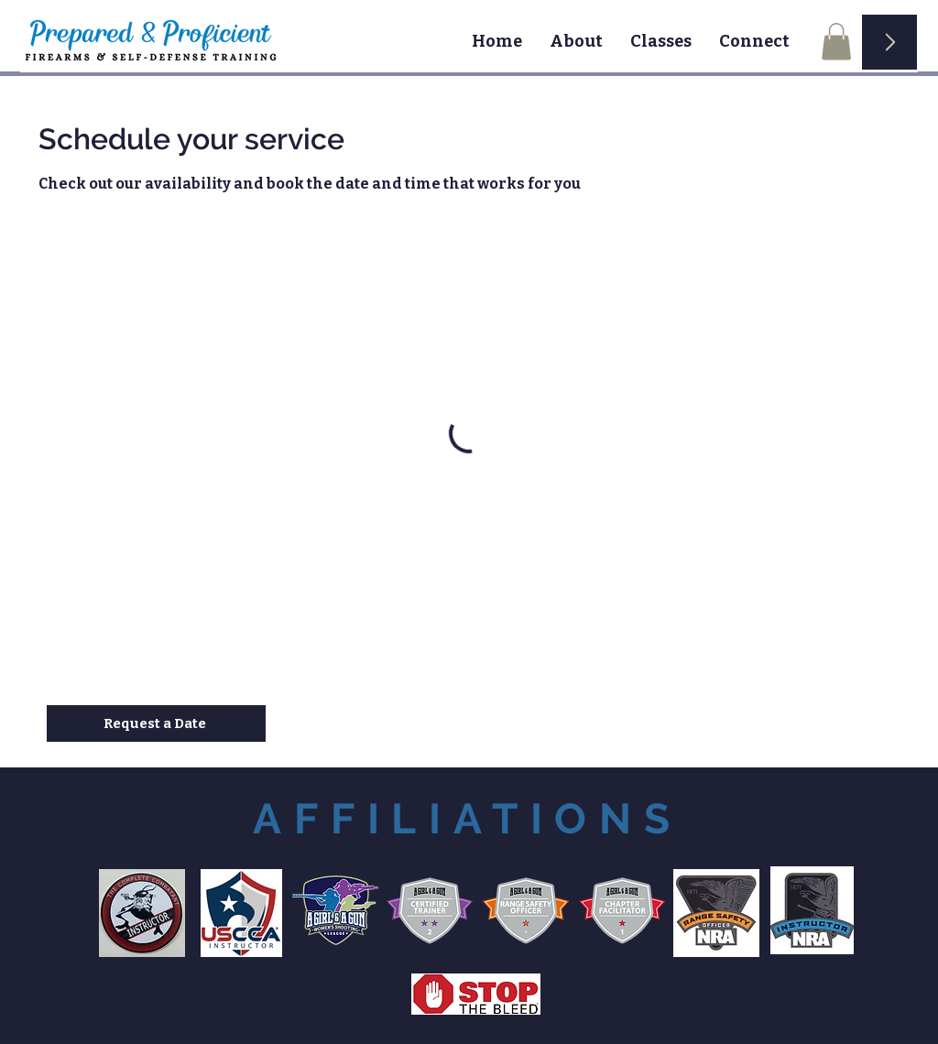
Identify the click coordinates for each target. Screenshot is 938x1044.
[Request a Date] (156, 723)
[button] (836, 41)
